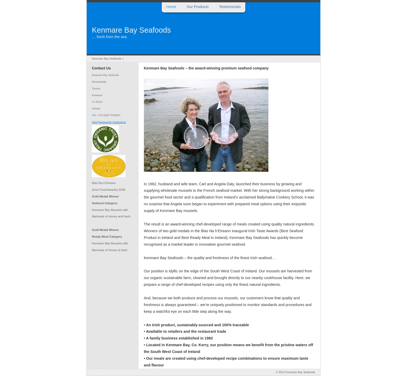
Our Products (198, 7)
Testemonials (230, 7)
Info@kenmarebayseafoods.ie (109, 121)
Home (171, 7)
